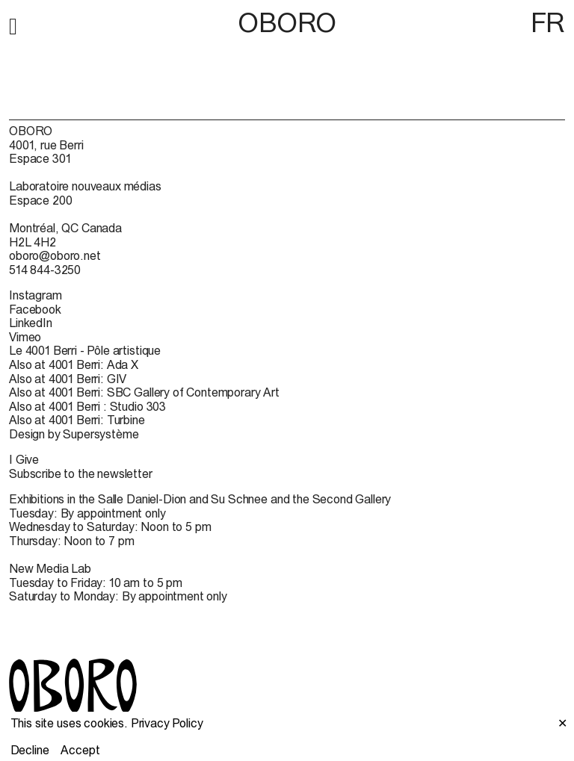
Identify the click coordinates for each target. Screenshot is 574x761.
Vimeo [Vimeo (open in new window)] (25, 337)
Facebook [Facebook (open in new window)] (35, 309)
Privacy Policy (167, 723)
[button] (13, 24)
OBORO (287, 23)
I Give (24, 459)
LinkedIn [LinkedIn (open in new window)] (30, 322)
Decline (29, 750)
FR (548, 22)
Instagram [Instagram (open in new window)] (35, 295)
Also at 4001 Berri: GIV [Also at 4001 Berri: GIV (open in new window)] (67, 378)
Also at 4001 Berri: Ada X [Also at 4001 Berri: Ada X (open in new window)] (73, 364)
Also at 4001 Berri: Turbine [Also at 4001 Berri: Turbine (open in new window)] (77, 419)
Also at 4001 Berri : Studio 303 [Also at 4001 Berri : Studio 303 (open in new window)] (87, 406)
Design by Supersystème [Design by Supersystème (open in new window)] (73, 434)
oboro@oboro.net (55, 255)
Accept (80, 750)
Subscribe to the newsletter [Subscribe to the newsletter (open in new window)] (80, 473)
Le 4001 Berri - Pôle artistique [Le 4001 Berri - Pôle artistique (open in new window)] (85, 350)
